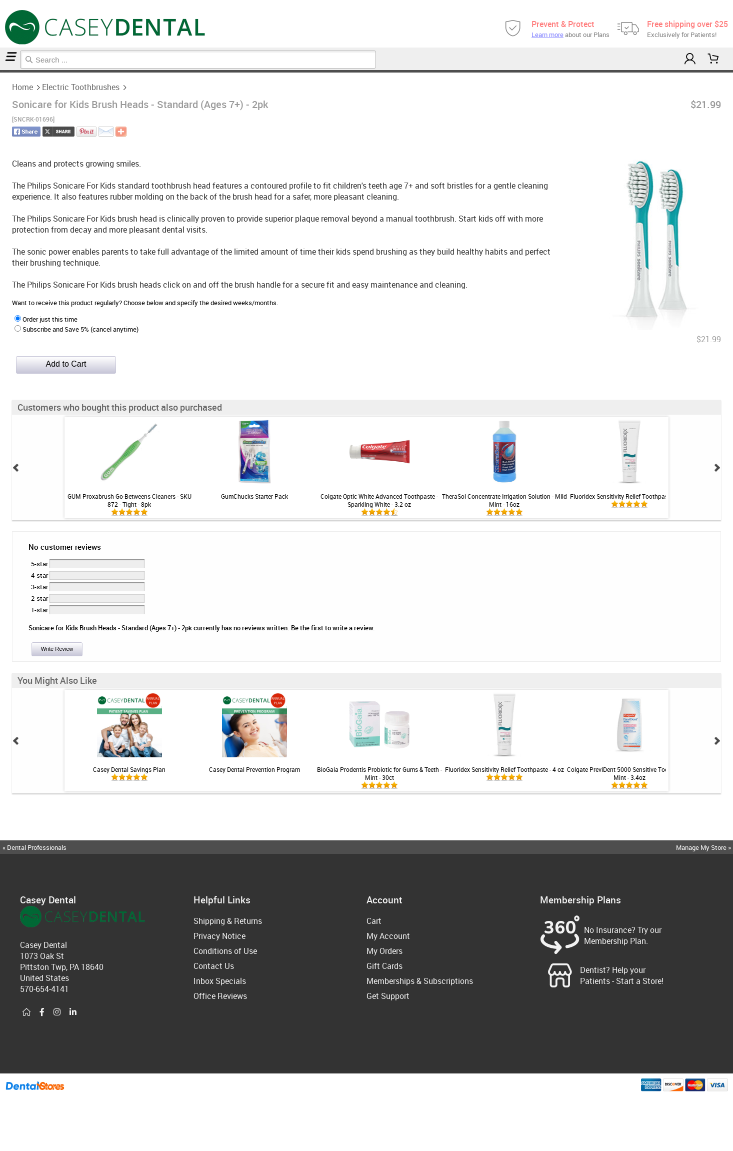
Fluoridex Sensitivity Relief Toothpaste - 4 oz (629, 496)
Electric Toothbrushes (6, 71)
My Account (388, 935)
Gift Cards (384, 965)
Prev (16, 468)
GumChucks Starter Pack (254, 496)
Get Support (388, 995)
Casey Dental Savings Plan (129, 769)
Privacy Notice (220, 935)
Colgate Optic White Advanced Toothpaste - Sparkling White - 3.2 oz (379, 500)
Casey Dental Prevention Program (254, 769)
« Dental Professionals (34, 847)
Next (717, 468)
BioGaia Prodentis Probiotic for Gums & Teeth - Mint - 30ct (379, 773)
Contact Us (214, 965)
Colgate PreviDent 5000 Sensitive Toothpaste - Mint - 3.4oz (629, 773)
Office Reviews (220, 995)
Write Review (57, 649)
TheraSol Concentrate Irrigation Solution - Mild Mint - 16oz (504, 500)
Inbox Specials (220, 980)
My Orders (384, 950)
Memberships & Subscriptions (419, 980)
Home (1, 71)
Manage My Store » (704, 847)
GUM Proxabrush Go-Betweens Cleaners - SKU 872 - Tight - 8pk (130, 500)
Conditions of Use (225, 950)
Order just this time (46, 319)
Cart (374, 920)
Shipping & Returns (228, 920)
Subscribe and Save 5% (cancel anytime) (76, 329)
